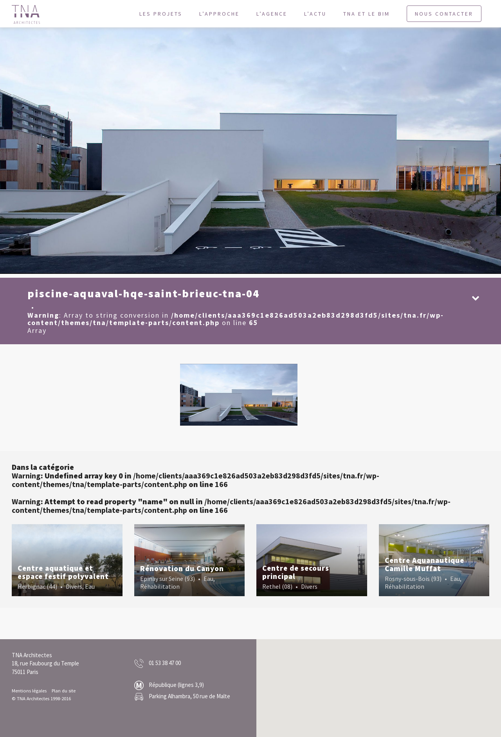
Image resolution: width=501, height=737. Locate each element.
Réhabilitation (160, 586)
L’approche (219, 13)
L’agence (271, 13)
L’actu (315, 13)
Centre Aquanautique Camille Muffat (424, 564)
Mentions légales (29, 690)
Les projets (160, 13)
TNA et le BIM (366, 13)
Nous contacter (444, 13)
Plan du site (64, 690)
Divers (74, 586)
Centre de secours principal (295, 572)
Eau (90, 586)
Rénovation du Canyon (182, 568)
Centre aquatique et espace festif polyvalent (63, 572)
